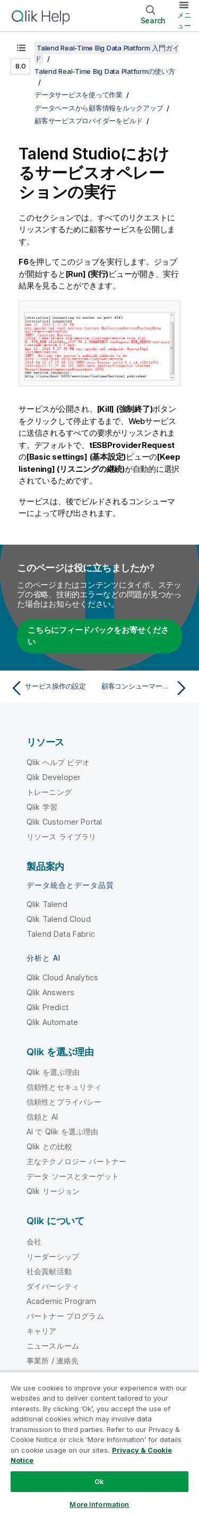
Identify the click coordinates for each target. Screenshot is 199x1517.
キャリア (42, 1330)
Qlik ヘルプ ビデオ (58, 762)
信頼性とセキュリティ (64, 1086)
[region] (99, 1444)
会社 (34, 1241)
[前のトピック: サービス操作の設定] (53, 688)
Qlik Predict (47, 1007)
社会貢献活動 (49, 1271)
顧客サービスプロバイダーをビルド (88, 120)
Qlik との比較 (49, 1146)
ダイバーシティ (53, 1286)
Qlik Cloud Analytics (62, 977)
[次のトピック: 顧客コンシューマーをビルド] (146, 688)
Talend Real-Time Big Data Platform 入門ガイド (106, 53)
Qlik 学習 (42, 806)
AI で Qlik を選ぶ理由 (62, 1131)
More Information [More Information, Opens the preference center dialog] (99, 1504)
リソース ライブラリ (62, 836)
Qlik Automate (52, 1022)
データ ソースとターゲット (73, 1176)
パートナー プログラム (65, 1315)
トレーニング (49, 791)
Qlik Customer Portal (64, 821)
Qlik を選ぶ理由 (53, 1072)
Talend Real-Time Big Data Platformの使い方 (104, 71)
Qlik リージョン (53, 1191)
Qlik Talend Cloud (59, 918)
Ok (99, 1481)
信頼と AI (42, 1116)
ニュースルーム (53, 1345)
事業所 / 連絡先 (53, 1360)
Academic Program (62, 1301)
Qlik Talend (47, 904)
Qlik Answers (50, 992)
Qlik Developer (54, 777)
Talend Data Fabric (61, 933)
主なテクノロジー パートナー (76, 1161)
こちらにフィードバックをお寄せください (98, 636)
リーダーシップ (53, 1256)
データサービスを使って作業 (78, 94)
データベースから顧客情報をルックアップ (98, 108)
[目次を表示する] (21, 48)
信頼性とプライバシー (64, 1101)
